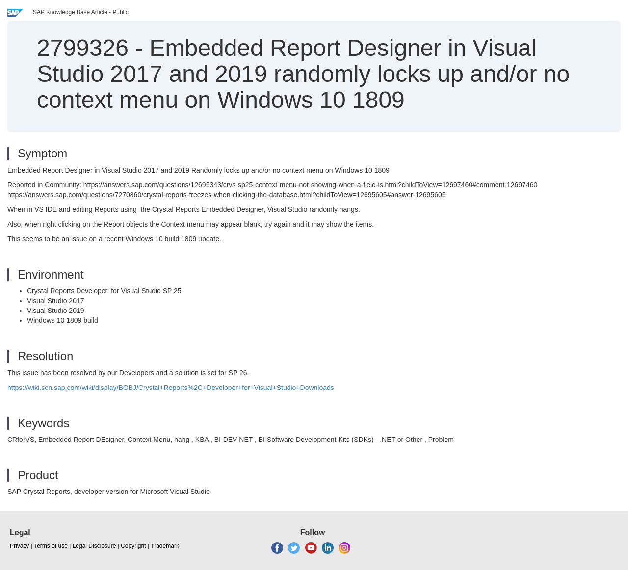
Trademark (165, 546)
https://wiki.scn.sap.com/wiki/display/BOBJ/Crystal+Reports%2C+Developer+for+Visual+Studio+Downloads (170, 387)
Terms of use (51, 546)
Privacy (19, 546)
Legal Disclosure (94, 546)
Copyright (133, 546)
